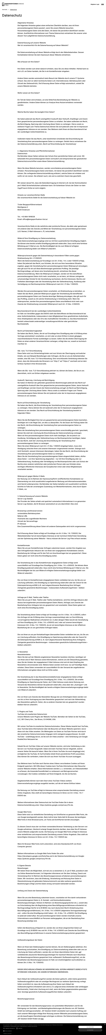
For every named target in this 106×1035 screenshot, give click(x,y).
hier (42, 1019)
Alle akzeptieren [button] (90, 1026)
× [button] (104, 1024)
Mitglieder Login (95, 4)
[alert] (53, 1029)
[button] (4, 1028)
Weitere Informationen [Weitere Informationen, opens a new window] (32, 1026)
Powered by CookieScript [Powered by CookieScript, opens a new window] (7, 1033)
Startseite (4, 9)
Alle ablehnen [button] (90, 1030)
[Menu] (102, 4)
